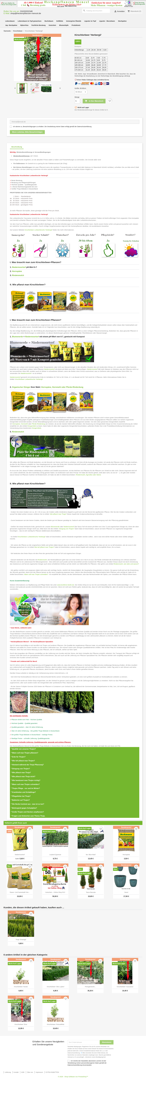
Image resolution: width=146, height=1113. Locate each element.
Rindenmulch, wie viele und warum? (126, 564)
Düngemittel (32, 426)
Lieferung (8, 1072)
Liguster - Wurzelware (107, 21)
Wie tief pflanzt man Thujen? (44, 547)
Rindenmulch (18, 275)
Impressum (39, 1072)
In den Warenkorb (94, 101)
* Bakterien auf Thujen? (20, 800)
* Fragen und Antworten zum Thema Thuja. (28, 816)
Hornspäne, (16, 424)
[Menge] (77, 101)
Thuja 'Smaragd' (21, 939)
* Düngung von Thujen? (20, 769)
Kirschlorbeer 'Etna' (21, 1024)
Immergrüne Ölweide (73, 21)
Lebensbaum (10, 21)
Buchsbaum (49, 21)
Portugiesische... (90, 987)
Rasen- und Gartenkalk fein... (20, 892)
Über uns (30, 1072)
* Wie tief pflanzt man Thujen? (23, 761)
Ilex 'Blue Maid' (91, 854)
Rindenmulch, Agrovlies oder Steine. (88, 475)
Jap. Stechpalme (11, 25)
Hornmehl (24, 424)
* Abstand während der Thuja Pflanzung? (27, 765)
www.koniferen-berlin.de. (65, 585)
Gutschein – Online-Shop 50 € (55, 892)
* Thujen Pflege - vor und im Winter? (25, 788)
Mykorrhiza (24, 25)
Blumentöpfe (63, 25)
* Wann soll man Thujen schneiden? (25, 784)
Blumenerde (17, 337)
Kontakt (16, 1072)
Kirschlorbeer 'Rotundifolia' (55, 1024)
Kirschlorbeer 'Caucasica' (125, 987)
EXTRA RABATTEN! (52, 1072)
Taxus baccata (91, 892)
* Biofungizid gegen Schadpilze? (24, 808)
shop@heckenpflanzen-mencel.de (25, 13)
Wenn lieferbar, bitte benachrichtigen (27, 132)
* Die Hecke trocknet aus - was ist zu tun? (27, 804)
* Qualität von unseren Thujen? (23, 749)
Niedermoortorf (19, 267)
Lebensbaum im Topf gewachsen (29, 21)
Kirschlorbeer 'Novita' (21, 987)
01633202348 (26, 11)
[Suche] (96, 11)
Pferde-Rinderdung (38, 424)
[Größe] (81, 92)
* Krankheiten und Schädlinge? (23, 792)
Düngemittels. (37, 428)
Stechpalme (122, 21)
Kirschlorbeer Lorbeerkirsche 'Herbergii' (38, 230)
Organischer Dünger (21, 387)
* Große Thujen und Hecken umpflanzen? (27, 812)
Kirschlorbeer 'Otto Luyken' (55, 987)
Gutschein (52, 25)
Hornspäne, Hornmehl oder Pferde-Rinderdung (62, 387)
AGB (22, 1072)
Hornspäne (17, 271)
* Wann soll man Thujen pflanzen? (24, 753)
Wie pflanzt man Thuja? (58, 514)
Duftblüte (59, 21)
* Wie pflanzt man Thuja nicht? (23, 776)
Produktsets (76, 25)
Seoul (126, 892)
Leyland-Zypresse (55, 854)
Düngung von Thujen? (66, 529)
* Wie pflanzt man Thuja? (21, 772)
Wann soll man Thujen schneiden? (36, 574)
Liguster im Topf (90, 21)
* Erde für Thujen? (18, 757)
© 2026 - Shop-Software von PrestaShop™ (73, 1076)
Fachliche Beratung (38, 25)
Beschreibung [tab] (16, 147)
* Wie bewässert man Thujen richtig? (25, 780)
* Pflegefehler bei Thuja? (21, 796)
